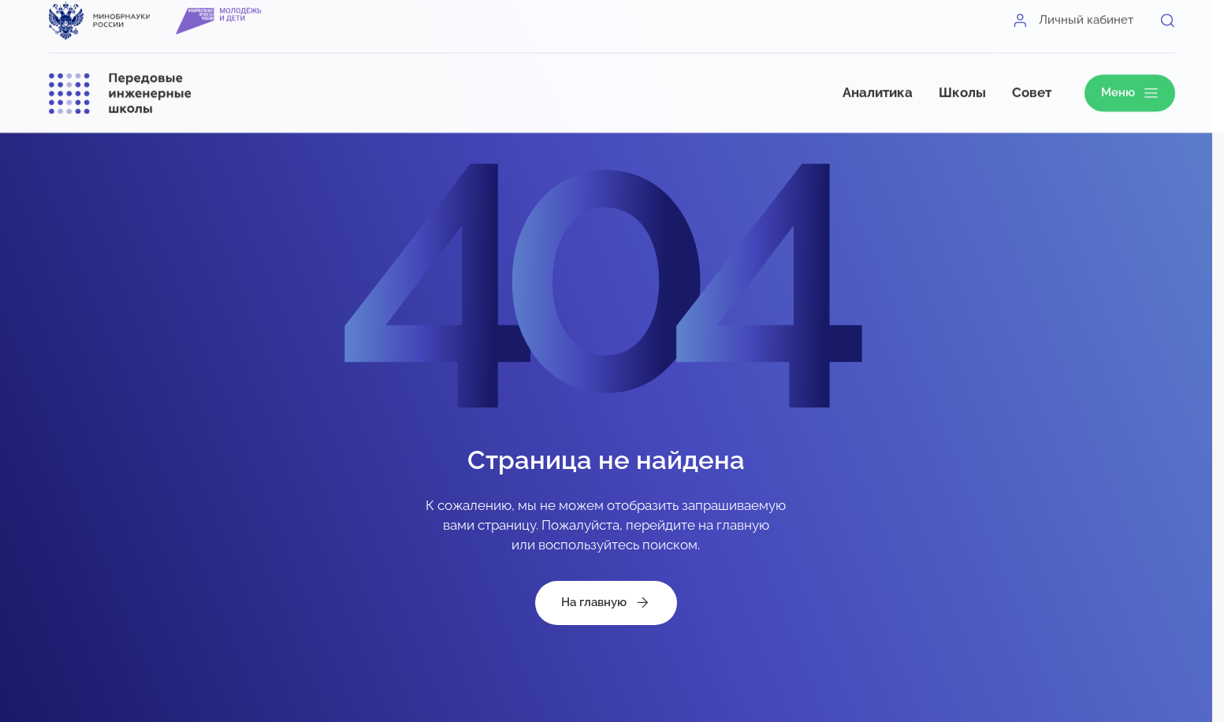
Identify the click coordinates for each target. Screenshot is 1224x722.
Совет (1031, 81)
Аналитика (878, 81)
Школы (962, 81)
